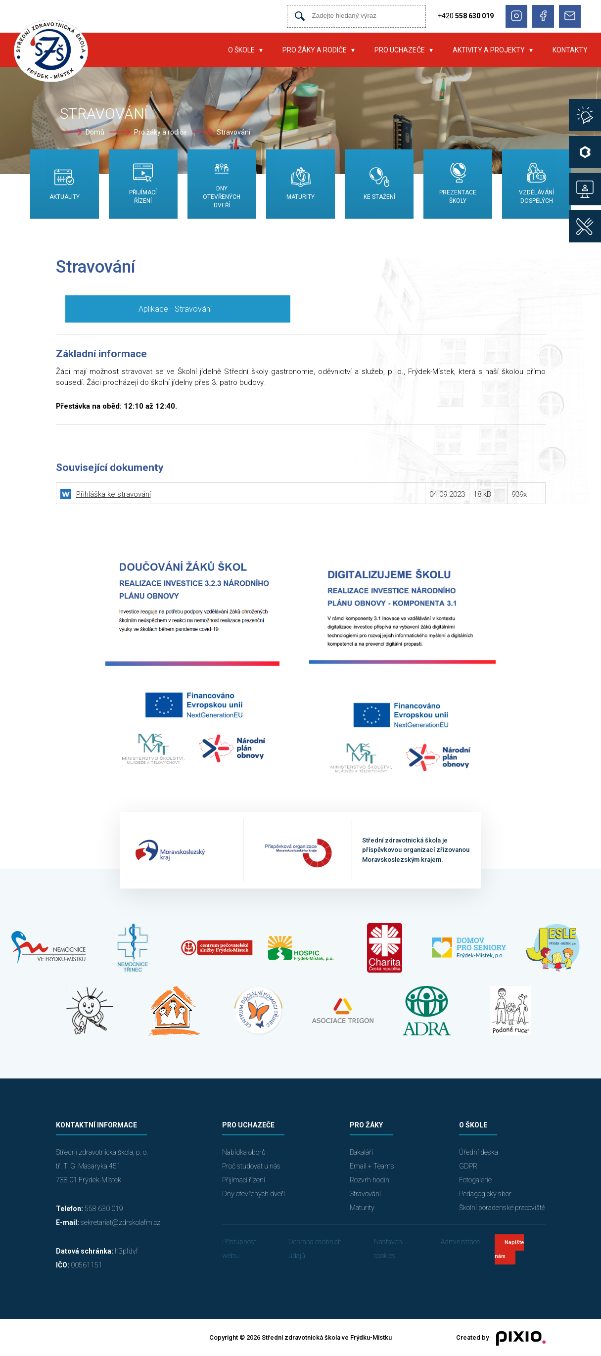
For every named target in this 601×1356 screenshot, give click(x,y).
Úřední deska (478, 1152)
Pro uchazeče (399, 50)
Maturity (362, 1208)
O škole (241, 50)
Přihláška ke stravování (113, 494)
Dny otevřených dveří (253, 1194)
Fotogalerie (475, 1180)
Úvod (203, 50)
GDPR (468, 1166)
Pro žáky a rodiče (314, 50)
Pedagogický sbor (485, 1194)
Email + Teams (372, 1166)
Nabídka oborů (244, 1152)
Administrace (460, 1242)
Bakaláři (361, 1152)
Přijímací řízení (243, 1180)
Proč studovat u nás (251, 1166)
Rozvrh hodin (369, 1180)
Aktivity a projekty (489, 50)
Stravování (233, 132)
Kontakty (570, 50)
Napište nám (509, 1249)
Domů (95, 132)
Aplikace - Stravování (175, 309)
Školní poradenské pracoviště (502, 1208)
